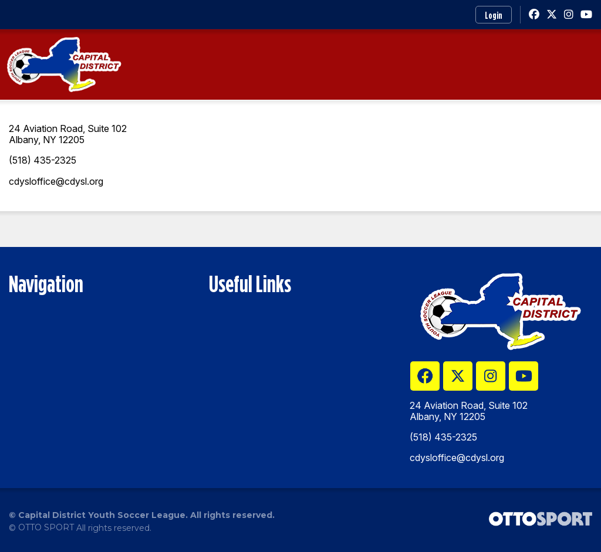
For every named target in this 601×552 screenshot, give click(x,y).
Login (493, 15)
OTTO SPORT (46, 527)
